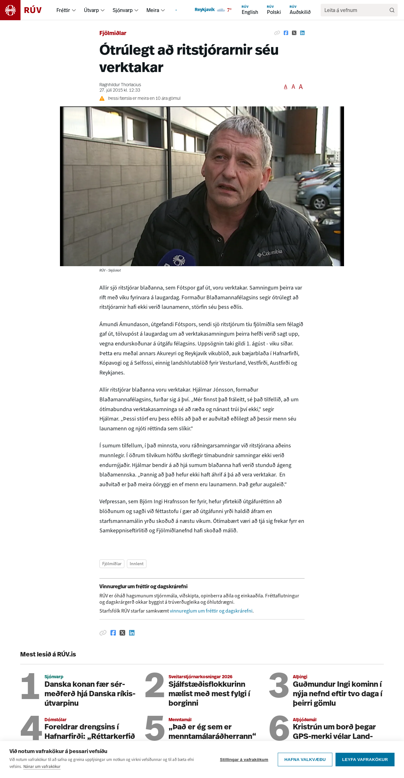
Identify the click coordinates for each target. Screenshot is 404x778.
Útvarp (91, 10)
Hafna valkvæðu (305, 763)
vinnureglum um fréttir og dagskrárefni (211, 610)
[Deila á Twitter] (294, 32)
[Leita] (392, 10)
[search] (356, 10)
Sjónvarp (123, 10)
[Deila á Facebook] (286, 32)
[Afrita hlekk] (277, 32)
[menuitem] (73, 10)
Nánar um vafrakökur (42, 770)
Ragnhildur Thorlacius (120, 85)
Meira (152, 10)
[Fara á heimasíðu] (26, 10)
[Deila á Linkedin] (302, 32)
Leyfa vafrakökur (365, 763)
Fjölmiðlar (112, 34)
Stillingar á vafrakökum (244, 763)
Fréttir (63, 10)
